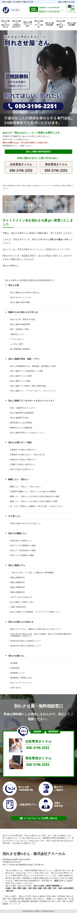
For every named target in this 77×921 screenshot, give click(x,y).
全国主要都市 (68, 888)
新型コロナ (59, 881)
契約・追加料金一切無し (20, 329)
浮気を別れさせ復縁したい (21, 541)
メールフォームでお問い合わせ (38, 818)
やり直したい (14, 516)
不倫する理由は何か (18, 607)
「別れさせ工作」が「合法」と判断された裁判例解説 (32, 573)
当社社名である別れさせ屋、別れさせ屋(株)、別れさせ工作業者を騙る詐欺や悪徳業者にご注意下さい (40, 635)
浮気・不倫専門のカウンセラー (23, 408)
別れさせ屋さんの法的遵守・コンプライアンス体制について (35, 612)
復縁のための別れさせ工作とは (23, 312)
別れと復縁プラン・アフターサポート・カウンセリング (33, 391)
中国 (44, 888)
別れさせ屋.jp (56, 239)
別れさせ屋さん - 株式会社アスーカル (34, 854)
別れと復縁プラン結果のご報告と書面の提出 (28, 386)
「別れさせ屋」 (10, 896)
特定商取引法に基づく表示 (50, 901)
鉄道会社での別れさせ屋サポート (23, 459)
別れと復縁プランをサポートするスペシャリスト (31, 400)
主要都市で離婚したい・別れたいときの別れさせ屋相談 (33, 491)
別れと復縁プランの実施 (20, 381)
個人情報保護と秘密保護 (28, 901)
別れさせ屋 (7, 2)
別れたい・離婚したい (47, 899)
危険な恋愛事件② (17, 582)
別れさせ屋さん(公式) (66, 2)
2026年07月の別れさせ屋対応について (25, 646)
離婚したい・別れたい (18, 479)
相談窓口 (28, 899)
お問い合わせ (15, 688)
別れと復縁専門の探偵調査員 (22, 413)
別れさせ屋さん (16, 656)
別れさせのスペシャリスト (21, 297)
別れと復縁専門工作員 (19, 418)
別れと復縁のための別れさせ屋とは (24, 292)
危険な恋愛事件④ (17, 592)
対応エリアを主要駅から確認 (22, 555)
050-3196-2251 (15, 862)
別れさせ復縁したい (17, 533)
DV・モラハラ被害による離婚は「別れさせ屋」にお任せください (36, 506)
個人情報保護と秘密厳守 (20, 349)
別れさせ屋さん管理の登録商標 (46, 886)
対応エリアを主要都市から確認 (23, 545)
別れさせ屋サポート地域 (19, 442)
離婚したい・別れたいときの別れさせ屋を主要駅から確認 (34, 501)
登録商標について (17, 673)
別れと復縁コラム (16, 565)
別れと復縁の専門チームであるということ (27, 433)
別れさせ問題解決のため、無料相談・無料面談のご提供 (33, 366)
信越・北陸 (27, 888)
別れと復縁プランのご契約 (21, 376)
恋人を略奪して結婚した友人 (22, 602)
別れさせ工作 (25, 896)
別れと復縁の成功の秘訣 (20, 302)
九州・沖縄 (57, 888)
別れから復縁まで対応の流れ (44, 896)
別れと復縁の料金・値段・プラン (24, 359)
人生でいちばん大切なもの (21, 597)
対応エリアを (15, 550)
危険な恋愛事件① (17, 577)
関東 (19, 888)
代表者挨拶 (14, 668)
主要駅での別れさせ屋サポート (23, 464)
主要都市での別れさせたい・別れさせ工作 (27, 455)
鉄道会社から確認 (28, 550)
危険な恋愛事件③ (17, 587)
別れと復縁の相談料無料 (20, 324)
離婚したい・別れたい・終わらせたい (25, 487)
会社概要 (13, 663)
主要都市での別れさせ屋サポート (23, 450)
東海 (34, 888)
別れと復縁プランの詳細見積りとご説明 (26, 371)
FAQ (35, 899)
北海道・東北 (10, 888)
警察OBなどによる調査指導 (21, 428)
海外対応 (9, 891)
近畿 (39, 888)
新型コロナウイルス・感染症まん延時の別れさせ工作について (35, 629)
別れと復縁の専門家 (15, 899)
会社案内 (13, 901)
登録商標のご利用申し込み (21, 678)
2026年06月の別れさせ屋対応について (25, 641)
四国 (49, 888)
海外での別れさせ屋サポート (22, 469)
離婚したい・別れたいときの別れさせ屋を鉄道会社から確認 (34, 496)
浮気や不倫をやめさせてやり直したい (25, 523)
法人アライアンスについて (21, 683)
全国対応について (17, 334)
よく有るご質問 (16, 344)
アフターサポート (17, 339)
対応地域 (61, 896)
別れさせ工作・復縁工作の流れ (23, 319)
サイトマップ (14, 904)
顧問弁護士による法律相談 (21, 423)
